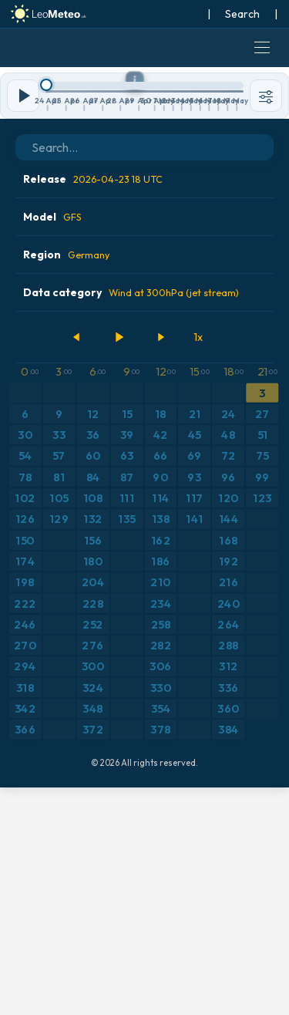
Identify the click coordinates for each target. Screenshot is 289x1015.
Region (66, 482)
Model (52, 444)
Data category (131, 520)
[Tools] (266, 323)
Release (93, 406)
